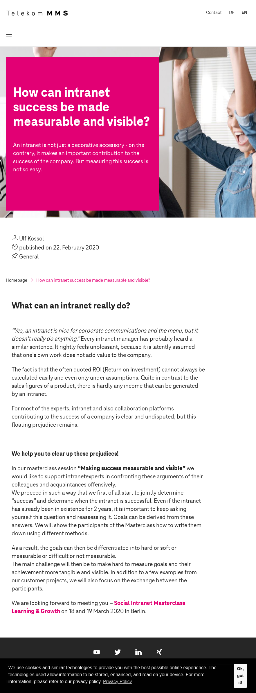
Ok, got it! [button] (240, 675)
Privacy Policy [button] (117, 681)
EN (244, 12)
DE (232, 12)
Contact (214, 12)
